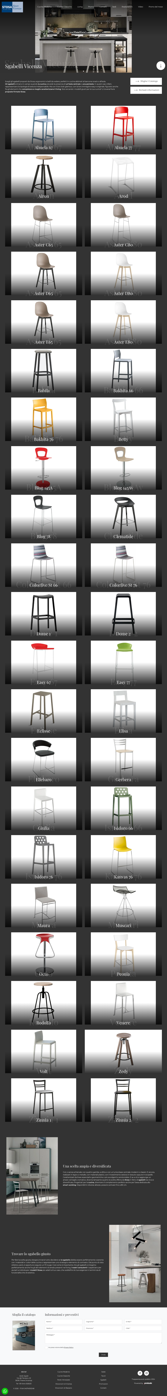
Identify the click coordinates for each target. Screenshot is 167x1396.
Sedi (114, 7)
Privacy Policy (68, 1347)
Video (140, 7)
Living (80, 7)
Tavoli (103, 1376)
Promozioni (103, 1384)
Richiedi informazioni (146, 90)
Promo (91, 7)
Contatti (103, 7)
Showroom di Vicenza (63, 1384)
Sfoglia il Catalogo (146, 81)
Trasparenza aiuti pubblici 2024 (143, 1379)
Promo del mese (156, 7)
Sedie (103, 1372)
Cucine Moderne (44, 7)
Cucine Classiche (64, 7)
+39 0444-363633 (25, 1384)
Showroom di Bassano (63, 1388)
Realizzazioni (127, 7)
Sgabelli (103, 1380)
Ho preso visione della (60, 1347)
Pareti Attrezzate (63, 1380)
